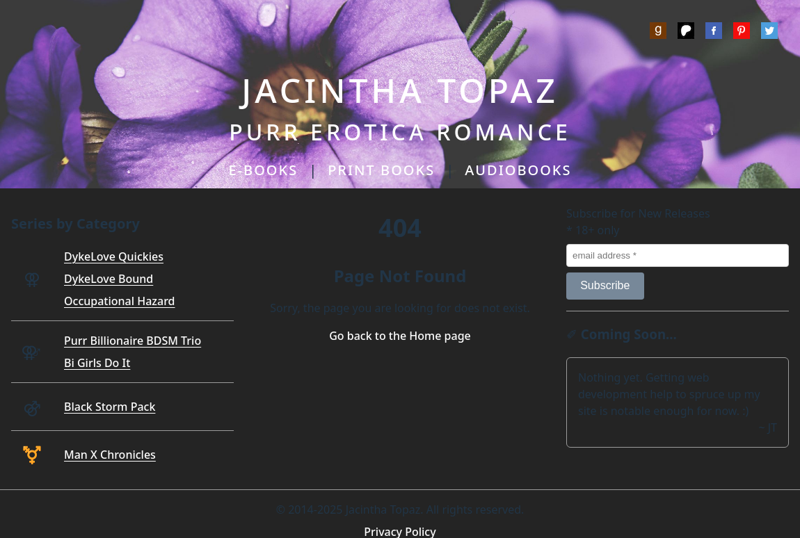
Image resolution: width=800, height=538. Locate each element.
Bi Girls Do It (97, 362)
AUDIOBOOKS (518, 170)
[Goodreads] (658, 33)
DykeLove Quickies (113, 256)
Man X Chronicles (110, 454)
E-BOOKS (263, 170)
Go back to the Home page (400, 335)
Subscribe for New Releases (638, 213)
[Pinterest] (741, 33)
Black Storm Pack (109, 406)
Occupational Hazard (119, 301)
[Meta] (714, 33)
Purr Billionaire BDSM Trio (132, 340)
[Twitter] (769, 33)
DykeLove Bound (108, 278)
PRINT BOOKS (381, 170)
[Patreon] (686, 33)
